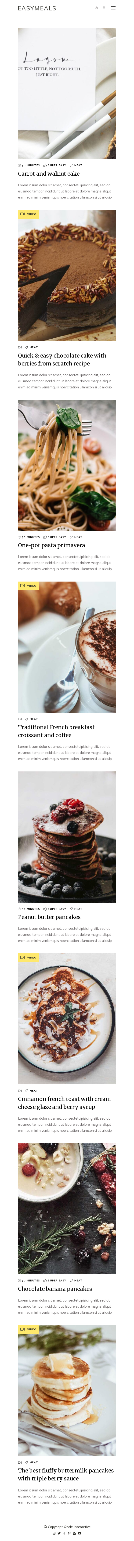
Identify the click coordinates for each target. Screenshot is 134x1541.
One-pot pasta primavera (51, 545)
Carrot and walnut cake (49, 173)
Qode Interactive (77, 1527)
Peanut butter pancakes (49, 917)
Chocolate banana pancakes (55, 1288)
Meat (78, 165)
